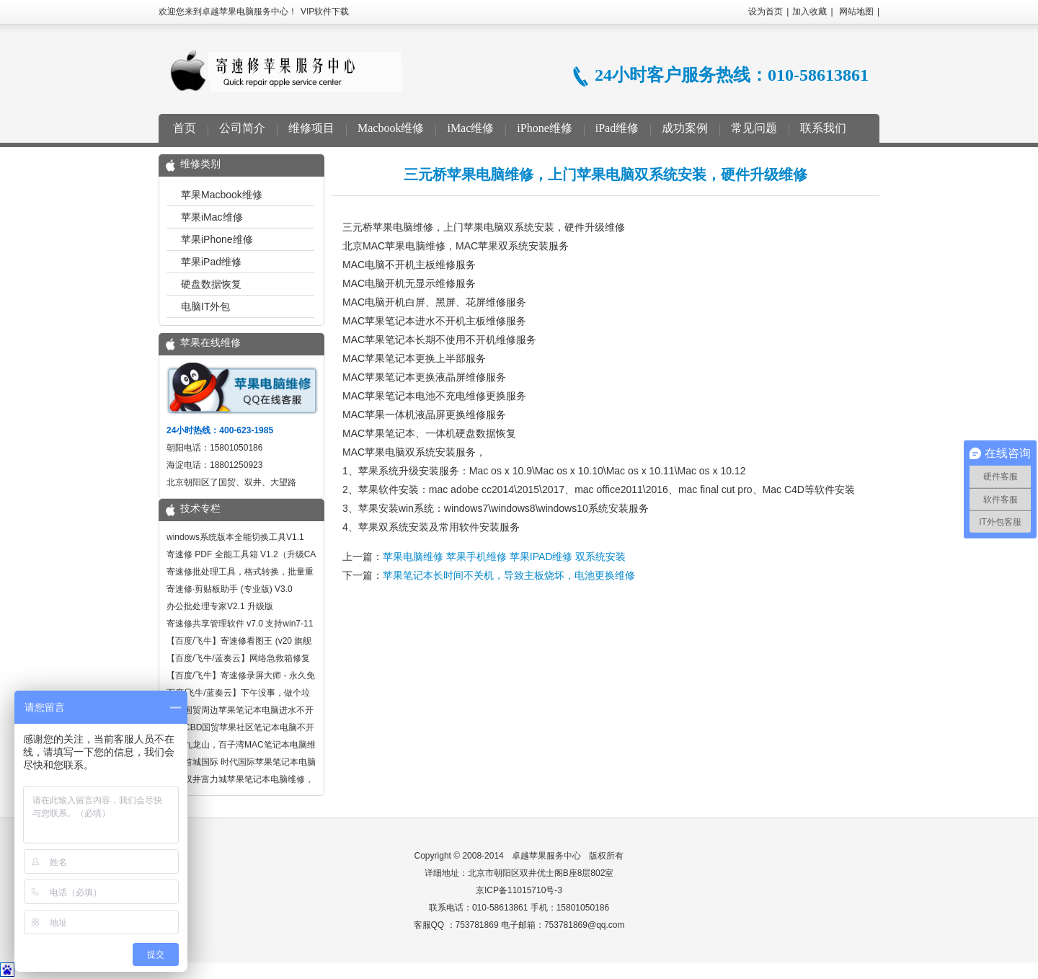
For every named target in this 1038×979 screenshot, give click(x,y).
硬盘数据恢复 (211, 284)
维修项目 (311, 128)
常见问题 (754, 128)
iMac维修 (470, 128)
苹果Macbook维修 (221, 194)
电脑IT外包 (205, 306)
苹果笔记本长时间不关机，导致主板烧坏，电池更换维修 (509, 575)
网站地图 (856, 11)
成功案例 (685, 128)
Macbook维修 (391, 128)
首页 (184, 128)
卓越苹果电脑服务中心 (285, 70)
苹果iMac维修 (212, 217)
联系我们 (823, 128)
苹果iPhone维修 (217, 239)
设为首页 (765, 11)
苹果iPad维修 (211, 261)
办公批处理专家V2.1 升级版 (220, 606)
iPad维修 (617, 128)
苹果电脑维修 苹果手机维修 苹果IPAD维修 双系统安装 (504, 556)
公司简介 (242, 128)
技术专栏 (200, 508)
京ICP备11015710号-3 (519, 890)
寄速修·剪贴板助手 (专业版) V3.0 (230, 589)
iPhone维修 (544, 128)
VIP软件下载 (325, 11)
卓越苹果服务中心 (546, 856)
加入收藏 (809, 11)
